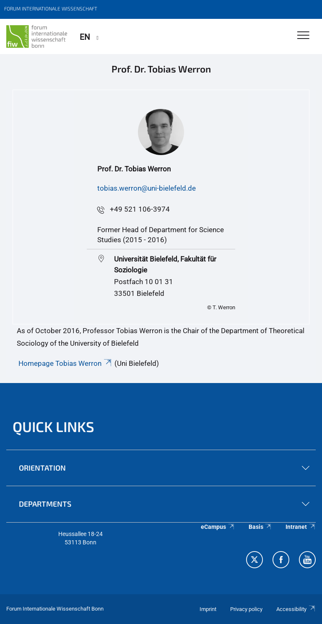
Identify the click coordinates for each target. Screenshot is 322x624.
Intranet (301, 526)
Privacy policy (246, 609)
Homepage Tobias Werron (65, 363)
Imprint (208, 609)
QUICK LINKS (53, 426)
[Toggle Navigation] (303, 35)
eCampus (218, 526)
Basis (260, 526)
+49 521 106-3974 (140, 209)
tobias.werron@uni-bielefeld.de (146, 188)
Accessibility (296, 609)
